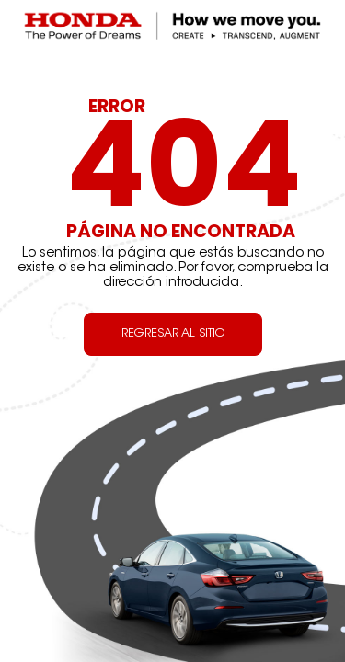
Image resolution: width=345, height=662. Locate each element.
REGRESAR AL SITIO (172, 333)
